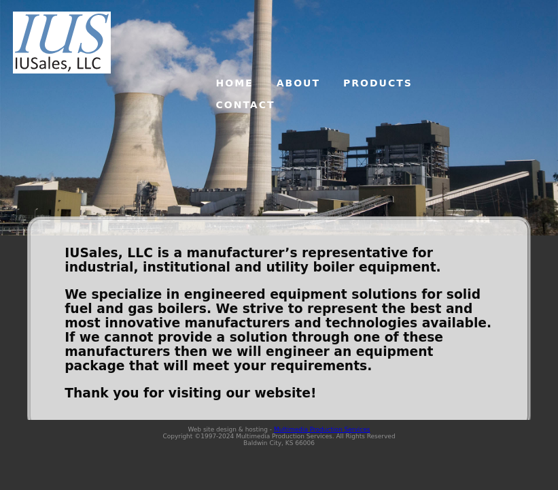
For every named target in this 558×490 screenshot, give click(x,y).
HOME (235, 83)
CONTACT (245, 104)
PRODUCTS (378, 83)
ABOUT (298, 83)
